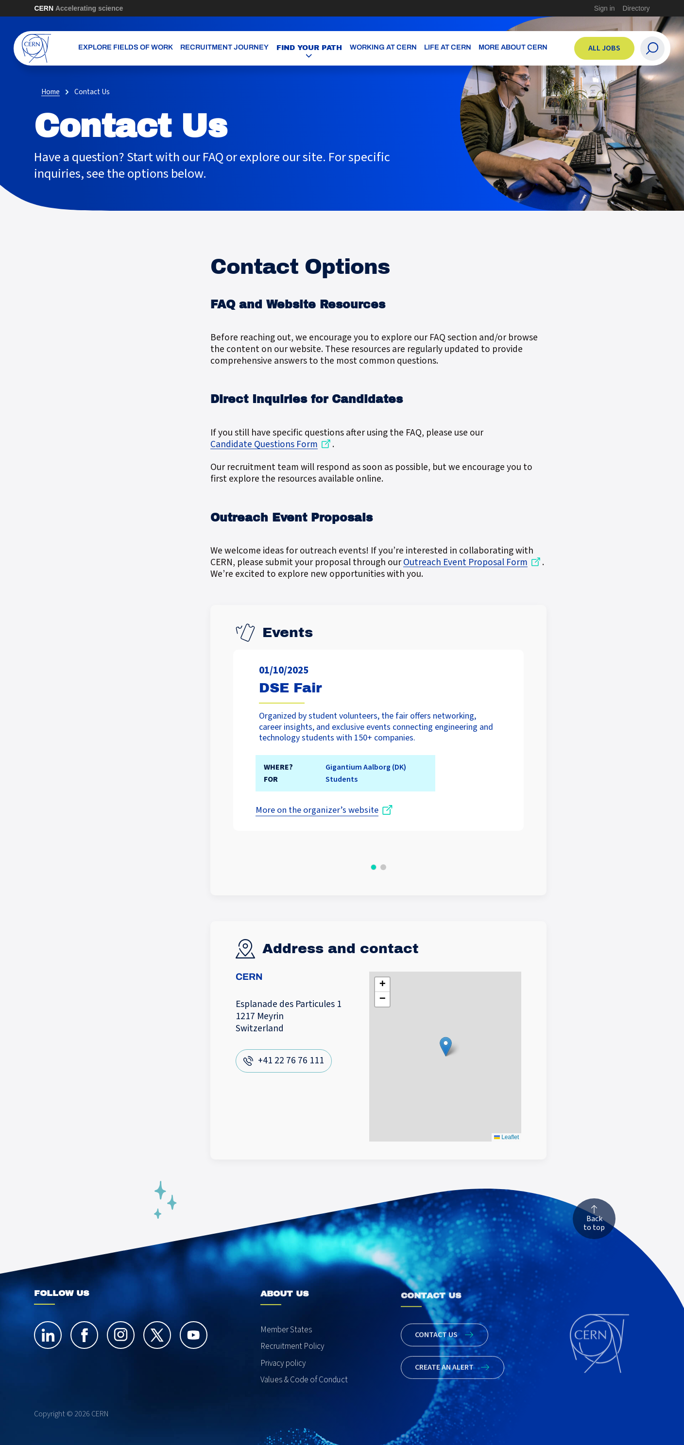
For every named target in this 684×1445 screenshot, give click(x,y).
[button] (373, 867)
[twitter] (157, 1343)
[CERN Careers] (36, 48)
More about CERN (513, 47)
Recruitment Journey (224, 47)
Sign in (604, 8)
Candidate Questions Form (264, 444)
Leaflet (506, 1137)
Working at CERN (383, 47)
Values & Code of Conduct (304, 1397)
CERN (78, 8)
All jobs (604, 48)
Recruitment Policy (292, 1363)
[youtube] (193, 1343)
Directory (636, 8)
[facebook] (84, 1343)
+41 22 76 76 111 (290, 1061)
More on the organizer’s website (316, 811)
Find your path (309, 47)
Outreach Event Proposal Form (465, 562)
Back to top (594, 1226)
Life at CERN (447, 47)
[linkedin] (48, 1343)
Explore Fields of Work (125, 47)
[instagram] (121, 1343)
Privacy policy (283, 1380)
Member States (286, 1346)
